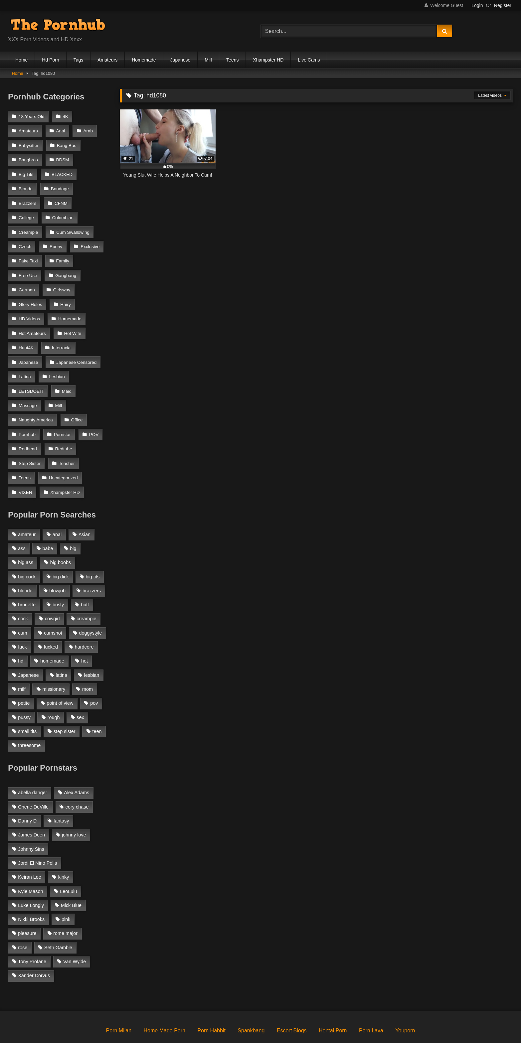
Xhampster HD (268, 60)
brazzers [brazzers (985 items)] (92, 566)
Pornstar (61, 414)
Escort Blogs (292, 1006)
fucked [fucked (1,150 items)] (51, 623)
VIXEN (25, 468)
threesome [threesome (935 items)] (29, 721)
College (92, 197)
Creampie (67, 211)
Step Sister (30, 441)
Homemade (144, 60)
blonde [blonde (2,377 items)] (25, 566)
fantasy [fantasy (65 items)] (61, 797)
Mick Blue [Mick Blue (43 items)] (71, 881)
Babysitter (29, 143)
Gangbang (65, 265)
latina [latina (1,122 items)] (61, 651)
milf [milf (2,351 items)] (21, 665)
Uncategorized (62, 455)
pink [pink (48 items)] (66, 895)
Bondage (59, 184)
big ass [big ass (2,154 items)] (25, 538)
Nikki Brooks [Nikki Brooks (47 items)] (31, 895)
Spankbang (251, 1006)
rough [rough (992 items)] (54, 693)
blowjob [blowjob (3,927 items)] (57, 566)
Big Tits (26, 170)
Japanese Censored (76, 346)
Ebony (25, 238)
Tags (79, 60)
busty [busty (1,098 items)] (58, 580)
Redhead (28, 428)
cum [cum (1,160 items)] (22, 609)
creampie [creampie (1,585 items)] (86, 594)
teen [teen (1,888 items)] (96, 707)
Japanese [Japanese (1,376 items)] (28, 651)
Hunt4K (26, 333)
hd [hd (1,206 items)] (20, 637)
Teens (232, 60)
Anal (60, 129)
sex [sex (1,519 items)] (80, 693)
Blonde (26, 184)
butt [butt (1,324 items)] (85, 580)
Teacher (66, 441)
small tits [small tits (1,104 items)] (27, 707)
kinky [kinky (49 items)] (63, 853)
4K (65, 116)
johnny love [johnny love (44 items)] (74, 811)
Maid (66, 374)
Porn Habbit (211, 1006)
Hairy (65, 292)
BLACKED (61, 170)
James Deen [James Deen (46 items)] (31, 811)
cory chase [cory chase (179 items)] (77, 783)
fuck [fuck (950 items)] (22, 623)
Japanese (180, 60)
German (27, 278)
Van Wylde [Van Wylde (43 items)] (74, 937)
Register (502, 5)
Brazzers (27, 197)
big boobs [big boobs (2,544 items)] (60, 538)
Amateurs (107, 60)
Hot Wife (72, 319)
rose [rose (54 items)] (22, 923)
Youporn (405, 1006)
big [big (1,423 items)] (73, 524)
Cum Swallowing (35, 224)
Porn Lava (371, 1006)
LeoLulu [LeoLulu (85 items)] (68, 867)
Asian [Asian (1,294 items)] (84, 510)
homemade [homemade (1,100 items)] (52, 637)
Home (21, 60)
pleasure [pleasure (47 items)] (27, 909)
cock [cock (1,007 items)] (23, 594)
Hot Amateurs (32, 319)
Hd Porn (50, 60)
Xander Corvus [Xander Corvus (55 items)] (34, 951)
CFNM (60, 197)
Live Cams (309, 60)
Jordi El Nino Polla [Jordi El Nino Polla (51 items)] (37, 839)
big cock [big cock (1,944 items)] (27, 552)
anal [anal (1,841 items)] (57, 510)
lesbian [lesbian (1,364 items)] (91, 651)
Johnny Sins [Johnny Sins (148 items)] (31, 825)
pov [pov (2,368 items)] (94, 679)
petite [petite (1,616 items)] (24, 679)
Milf (208, 60)
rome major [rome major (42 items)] (65, 909)
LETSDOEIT (31, 374)
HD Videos (29, 306)
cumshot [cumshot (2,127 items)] (53, 609)
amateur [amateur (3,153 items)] (27, 510)
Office (76, 401)
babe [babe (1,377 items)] (48, 524)
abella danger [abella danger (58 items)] (32, 768)
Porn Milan (118, 1006)
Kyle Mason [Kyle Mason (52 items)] (30, 867)
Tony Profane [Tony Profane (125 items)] (32, 937)
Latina (25, 360)
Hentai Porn (333, 1006)
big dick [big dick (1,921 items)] (61, 552)
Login (477, 5)
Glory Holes (30, 292)
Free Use (28, 265)
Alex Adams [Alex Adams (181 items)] (76, 768)
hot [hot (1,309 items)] (84, 637)
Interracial (61, 333)
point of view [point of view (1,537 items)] (60, 679)
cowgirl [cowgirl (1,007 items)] (52, 594)
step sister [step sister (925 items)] (65, 707)
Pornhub (27, 414)
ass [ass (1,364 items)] (21, 524)
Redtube (63, 428)
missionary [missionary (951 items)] (53, 665)
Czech (76, 224)
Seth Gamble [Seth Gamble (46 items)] (58, 923)
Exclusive (58, 238)
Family (62, 251)
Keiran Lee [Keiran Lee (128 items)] (29, 853)
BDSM (62, 156)
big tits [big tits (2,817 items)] (93, 552)
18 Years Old (32, 116)
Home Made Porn (164, 1006)
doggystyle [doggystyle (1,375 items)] (90, 609)
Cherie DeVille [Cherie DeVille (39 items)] (33, 783)
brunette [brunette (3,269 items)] (27, 580)
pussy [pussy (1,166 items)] (24, 693)
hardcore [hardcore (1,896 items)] (84, 623)
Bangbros (28, 156)
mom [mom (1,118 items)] (87, 665)
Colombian (29, 211)
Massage (28, 387)
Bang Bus (66, 143)
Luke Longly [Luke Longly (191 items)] (31, 881)
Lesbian (56, 360)
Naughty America (36, 401)
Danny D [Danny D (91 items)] (27, 797)
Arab (87, 129)
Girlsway (61, 278)
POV (92, 414)
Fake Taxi (28, 251)
